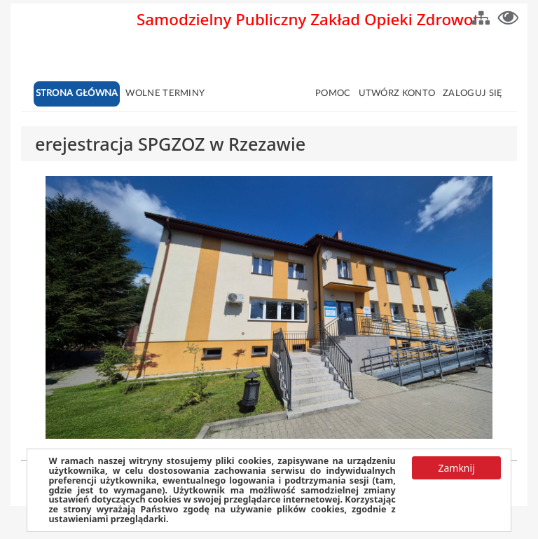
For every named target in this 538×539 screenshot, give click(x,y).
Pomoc (333, 93)
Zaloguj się (472, 93)
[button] (481, 16)
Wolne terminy (165, 93)
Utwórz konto (397, 93)
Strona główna (77, 93)
